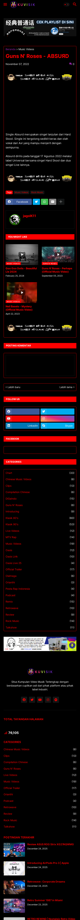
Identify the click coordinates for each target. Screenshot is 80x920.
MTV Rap (40, 537)
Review (40, 614)
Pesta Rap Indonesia (40, 589)
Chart (40, 473)
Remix (40, 601)
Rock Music (37, 192)
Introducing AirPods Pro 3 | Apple (48, 862)
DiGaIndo (40, 498)
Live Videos (40, 531)
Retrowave (40, 608)
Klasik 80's (40, 518)
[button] (5, 4)
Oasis (40, 550)
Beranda (11, 49)
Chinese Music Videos (40, 479)
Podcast (40, 595)
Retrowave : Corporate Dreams (46, 881)
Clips (40, 486)
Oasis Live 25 (40, 563)
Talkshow (40, 627)
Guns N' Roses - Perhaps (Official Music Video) (57, 270)
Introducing (40, 511)
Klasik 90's (40, 524)
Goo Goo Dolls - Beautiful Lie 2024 (21, 270)
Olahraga (40, 576)
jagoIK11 (29, 216)
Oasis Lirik (40, 556)
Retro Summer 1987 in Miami (45, 900)
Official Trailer (40, 569)
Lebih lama (66, 387)
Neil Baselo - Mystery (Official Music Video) (19, 308)
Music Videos (26, 49)
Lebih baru (14, 387)
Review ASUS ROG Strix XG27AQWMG (50, 844)
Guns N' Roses (40, 505)
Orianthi (40, 582)
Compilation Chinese (40, 492)
